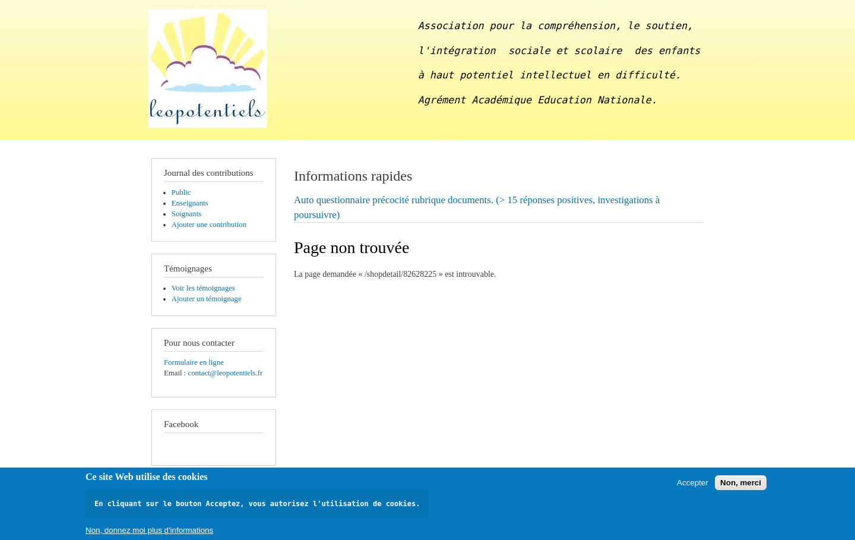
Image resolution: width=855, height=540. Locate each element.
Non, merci (740, 485)
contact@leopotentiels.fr (225, 373)
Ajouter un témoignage (207, 299)
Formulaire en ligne (194, 362)
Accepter (692, 485)
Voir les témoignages (203, 288)
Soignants (186, 214)
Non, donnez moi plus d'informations (149, 533)
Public (181, 192)
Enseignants (190, 203)
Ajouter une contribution (209, 224)
